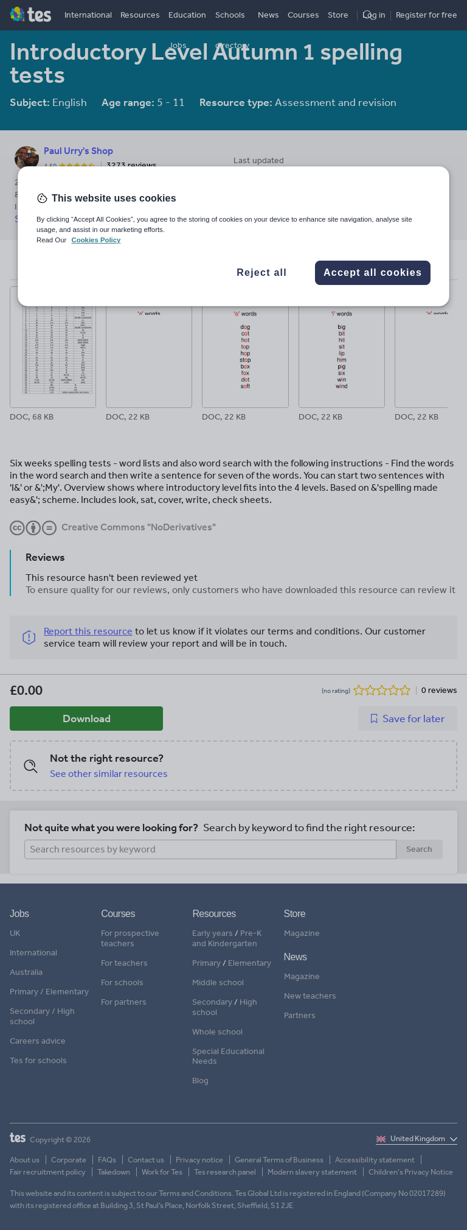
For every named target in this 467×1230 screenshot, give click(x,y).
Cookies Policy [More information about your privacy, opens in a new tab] (95, 240)
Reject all (262, 272)
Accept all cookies (372, 272)
